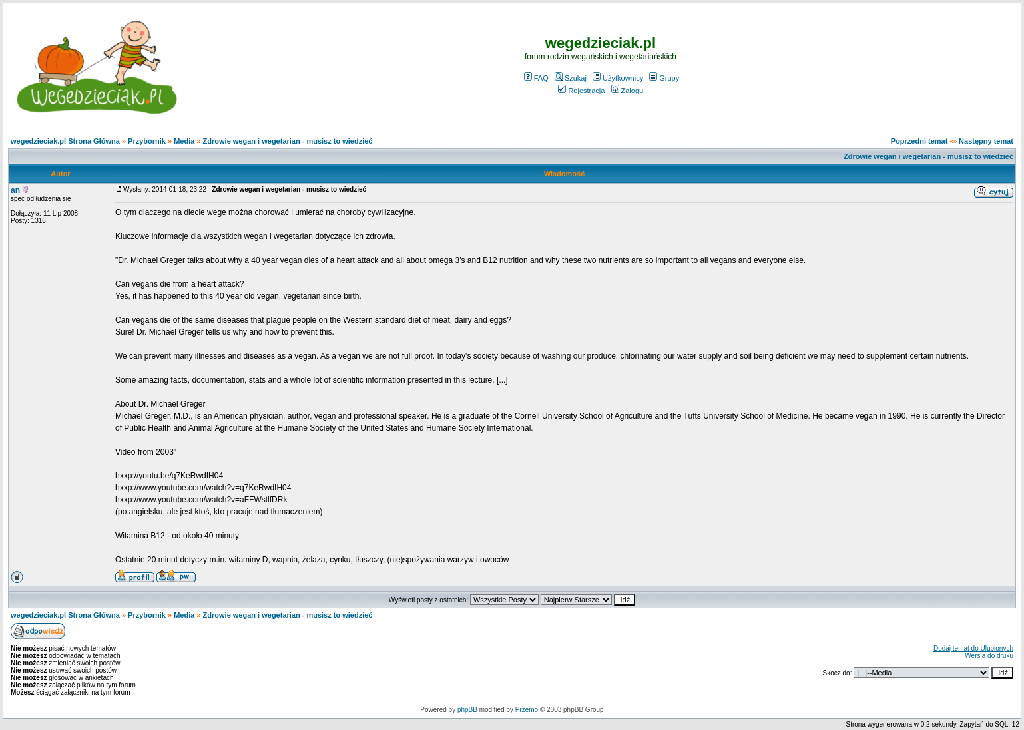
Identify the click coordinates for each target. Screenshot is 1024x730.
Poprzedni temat (919, 141)
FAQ (536, 78)
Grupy (664, 78)
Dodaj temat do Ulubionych (973, 648)
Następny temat (986, 141)
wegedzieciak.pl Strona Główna (65, 141)
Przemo (526, 709)
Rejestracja (581, 90)
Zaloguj (628, 90)
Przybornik (147, 141)
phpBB (467, 709)
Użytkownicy (618, 78)
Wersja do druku (989, 655)
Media (184, 141)
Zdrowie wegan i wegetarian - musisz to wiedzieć (288, 141)
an (15, 190)
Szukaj (571, 78)
